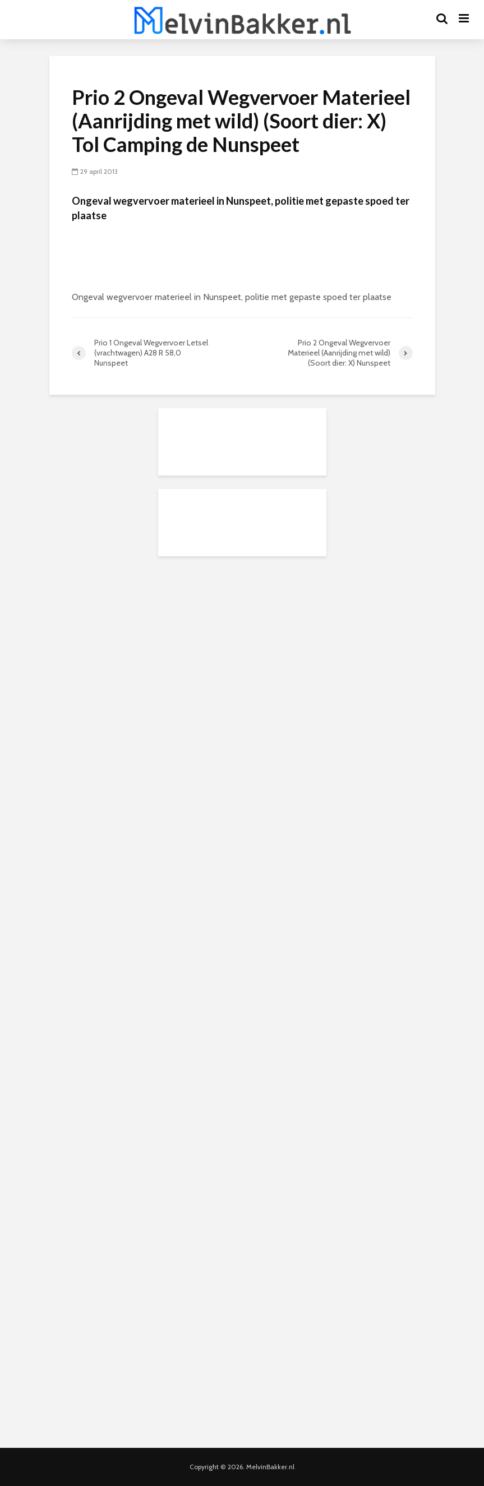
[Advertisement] (242, 640)
